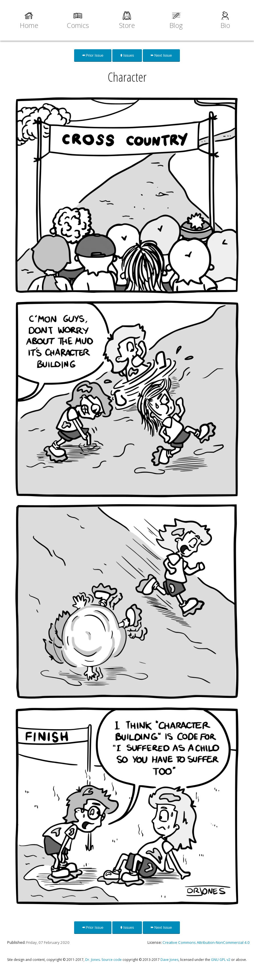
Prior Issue (92, 55)
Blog (176, 25)
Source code (111, 959)
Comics (78, 25)
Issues (127, 55)
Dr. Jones (92, 959)
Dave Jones (169, 959)
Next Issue (161, 55)
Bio (225, 25)
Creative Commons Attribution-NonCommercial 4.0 (206, 942)
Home (29, 25)
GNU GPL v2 (220, 959)
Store (127, 25)
